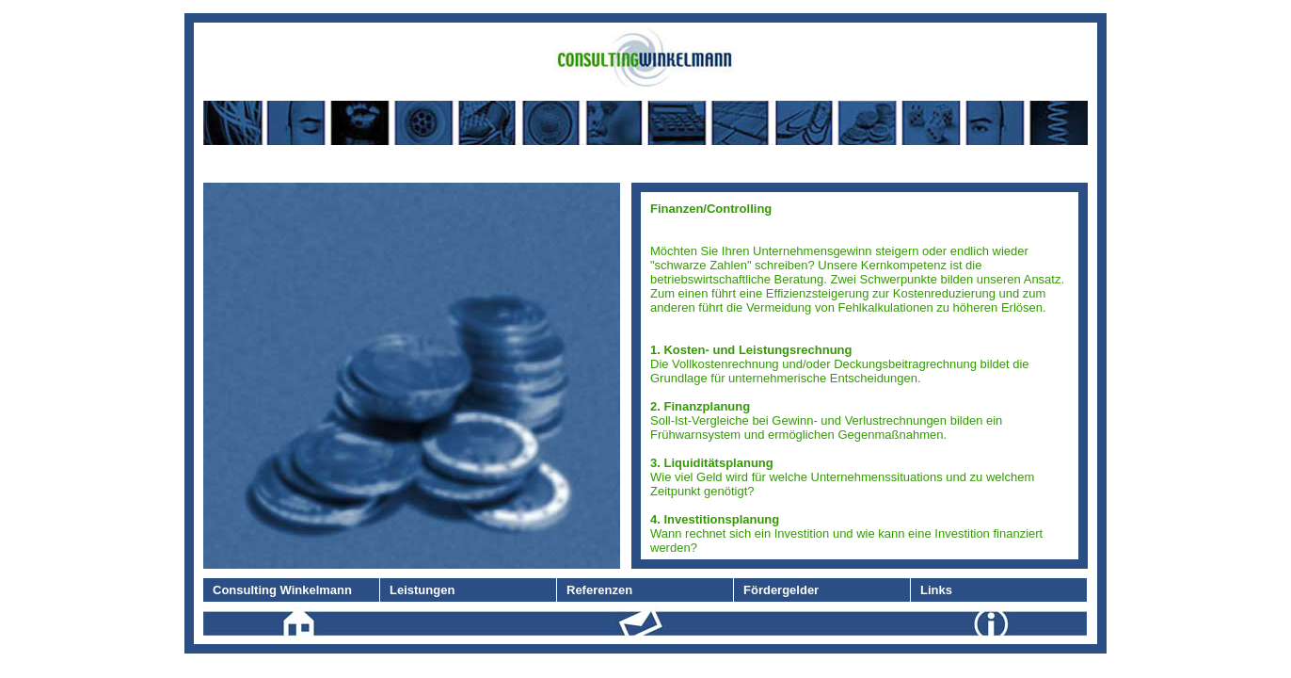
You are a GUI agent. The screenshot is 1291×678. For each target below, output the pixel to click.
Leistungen (422, 590)
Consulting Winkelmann (282, 590)
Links (936, 590)
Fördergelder (781, 590)
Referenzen (599, 590)
